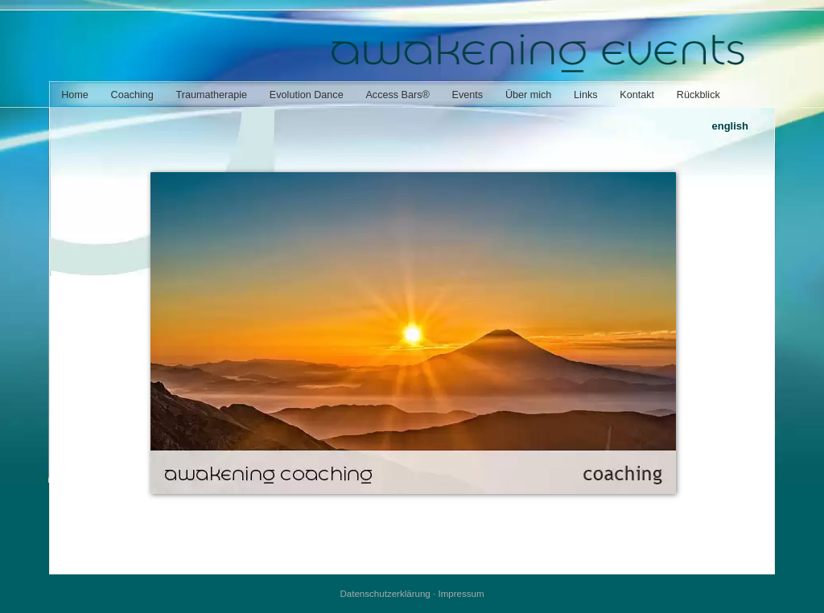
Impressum (461, 594)
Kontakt (637, 95)
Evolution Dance (307, 95)
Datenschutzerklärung (385, 594)
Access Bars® (397, 95)
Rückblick (698, 95)
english (729, 126)
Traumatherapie (212, 95)
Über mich (528, 95)
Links (585, 95)
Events (468, 95)
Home (75, 95)
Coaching (132, 95)
